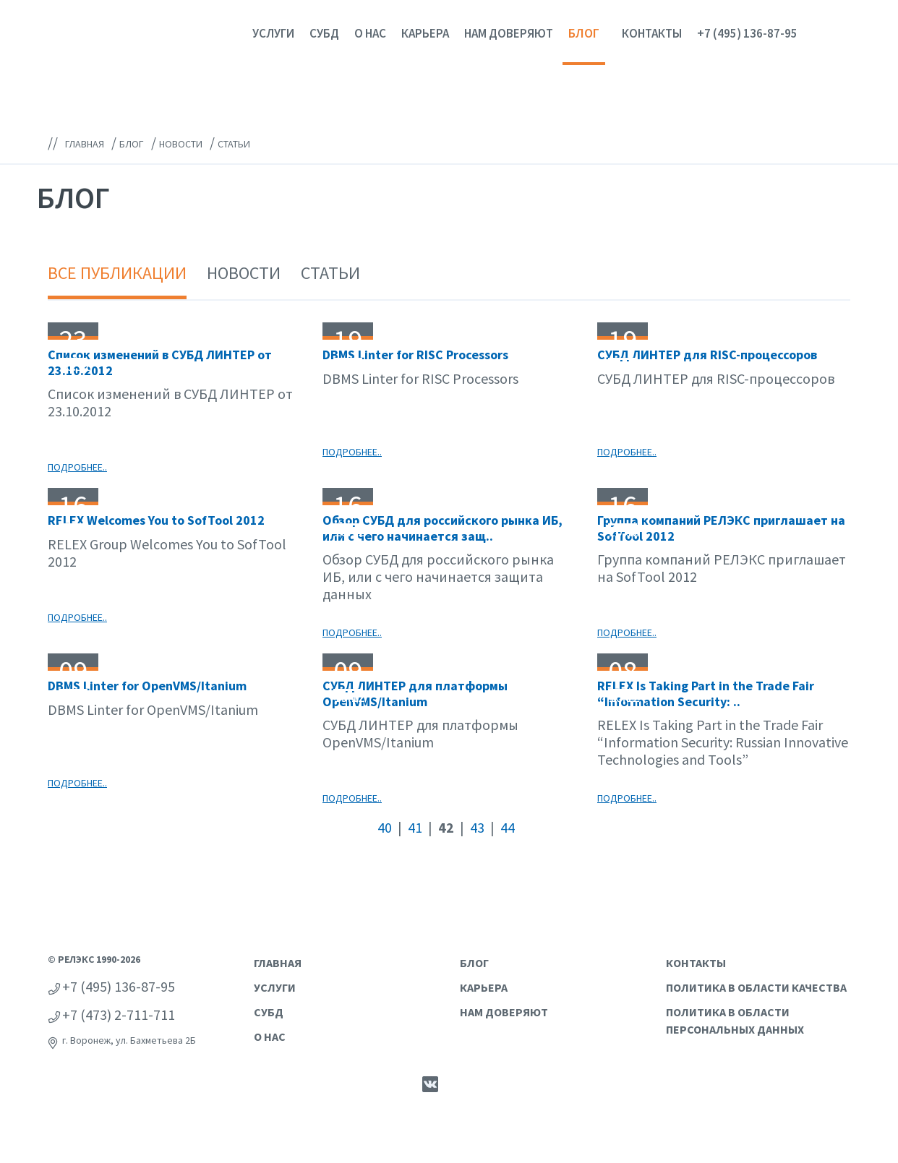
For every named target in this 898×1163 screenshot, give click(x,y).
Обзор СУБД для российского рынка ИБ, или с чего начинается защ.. (442, 528)
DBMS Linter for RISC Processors (415, 354)
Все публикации (117, 273)
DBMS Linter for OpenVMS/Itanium (147, 685)
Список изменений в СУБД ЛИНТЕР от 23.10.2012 (160, 362)
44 (507, 827)
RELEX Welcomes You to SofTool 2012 (156, 520)
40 (384, 827)
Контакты (652, 33)
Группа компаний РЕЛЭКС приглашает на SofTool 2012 (721, 528)
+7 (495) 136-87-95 (747, 33)
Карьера (425, 33)
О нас (370, 33)
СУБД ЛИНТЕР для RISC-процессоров (707, 354)
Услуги (273, 33)
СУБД (324, 33)
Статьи (330, 273)
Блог (583, 33)
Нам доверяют (508, 33)
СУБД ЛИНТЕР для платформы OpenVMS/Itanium (415, 693)
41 (415, 827)
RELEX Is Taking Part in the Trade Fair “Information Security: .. (705, 693)
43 (477, 827)
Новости (244, 273)
